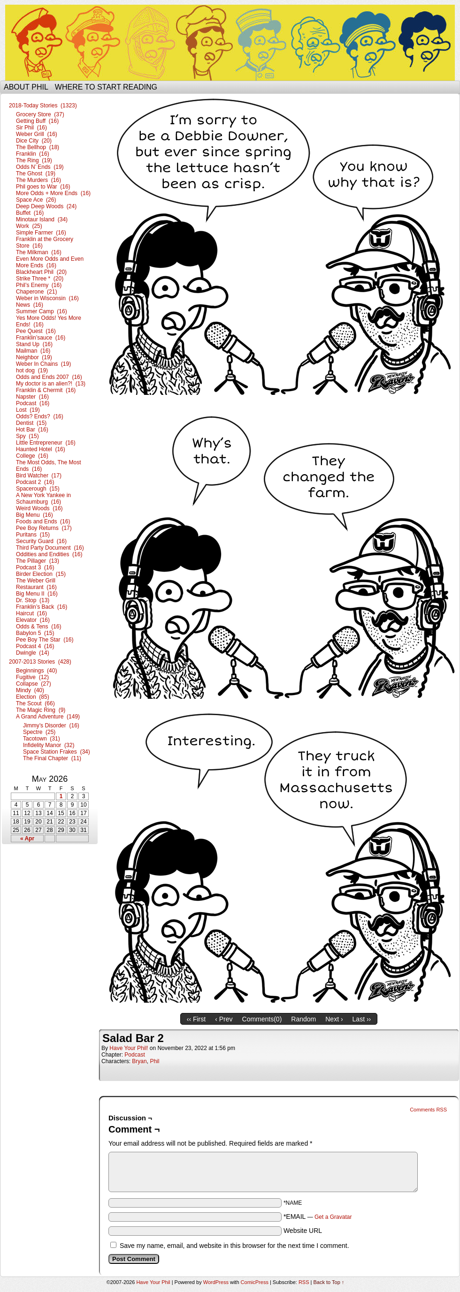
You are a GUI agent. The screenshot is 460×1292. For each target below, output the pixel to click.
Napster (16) (32, 396)
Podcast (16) (32, 403)
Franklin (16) (32, 154)
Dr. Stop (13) (32, 600)
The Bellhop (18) (37, 147)
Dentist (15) (31, 423)
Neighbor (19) (34, 357)
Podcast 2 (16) (35, 482)
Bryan (139, 1061)
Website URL (303, 1230)
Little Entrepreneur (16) (46, 442)
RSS (304, 1282)
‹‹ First (196, 1019)
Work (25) (29, 226)
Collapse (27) (33, 683)
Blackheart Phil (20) (41, 272)
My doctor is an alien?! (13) (50, 383)
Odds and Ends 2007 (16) (49, 377)
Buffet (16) (30, 213)
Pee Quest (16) (36, 331)
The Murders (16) (38, 180)
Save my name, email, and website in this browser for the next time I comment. (234, 1245)
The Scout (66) (35, 703)
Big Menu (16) (34, 515)
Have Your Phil (230, 43)
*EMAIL (318, 1216)
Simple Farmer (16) (41, 232)
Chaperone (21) (36, 291)
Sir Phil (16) (31, 127)
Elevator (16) (33, 620)
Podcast (134, 1054)
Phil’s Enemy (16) (38, 285)
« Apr (27, 838)
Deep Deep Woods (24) (46, 206)
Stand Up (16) (34, 344)
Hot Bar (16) (32, 429)
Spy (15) (27, 436)
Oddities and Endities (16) (49, 554)
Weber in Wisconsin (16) (47, 298)
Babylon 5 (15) (35, 633)
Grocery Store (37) (40, 114)
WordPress (216, 1282)
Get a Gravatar (333, 1217)
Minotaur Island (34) (42, 219)
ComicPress (254, 1282)
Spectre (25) (39, 732)
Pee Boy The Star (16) (45, 639)
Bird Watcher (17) (38, 475)
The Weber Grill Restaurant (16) (36, 583)
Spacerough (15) (38, 488)
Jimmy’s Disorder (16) (51, 725)
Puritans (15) (33, 534)
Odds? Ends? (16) (39, 416)
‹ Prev (223, 1019)
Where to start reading (106, 87)
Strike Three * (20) (39, 278)
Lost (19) (28, 410)
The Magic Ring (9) (40, 710)
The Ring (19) (34, 160)
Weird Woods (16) (39, 508)
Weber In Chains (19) (43, 364)
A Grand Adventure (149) (48, 716)
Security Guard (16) (41, 541)
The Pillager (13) (37, 561)
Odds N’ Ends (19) (40, 167)
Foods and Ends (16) (43, 521)
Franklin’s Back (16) (41, 607)
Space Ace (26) (36, 199)
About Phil (26, 87)
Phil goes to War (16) (43, 186)
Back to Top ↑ (329, 1282)
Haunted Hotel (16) (40, 449)
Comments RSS (428, 1109)
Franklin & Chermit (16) (46, 390)
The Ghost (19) (35, 173)
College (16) (32, 456)
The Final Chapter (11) (52, 758)
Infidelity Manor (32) (48, 745)
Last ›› (362, 1019)
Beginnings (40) (36, 670)
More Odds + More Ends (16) (53, 193)
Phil (154, 1061)
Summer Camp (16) (41, 311)
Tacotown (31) (41, 738)
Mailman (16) (33, 351)
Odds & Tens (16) (38, 626)
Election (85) (32, 697)
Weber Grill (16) (36, 134)
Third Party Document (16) (50, 547)
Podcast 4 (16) (35, 646)
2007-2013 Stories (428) (40, 661)
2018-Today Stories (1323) (43, 105)
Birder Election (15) (41, 574)
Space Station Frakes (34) (56, 751)
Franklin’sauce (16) (40, 337)
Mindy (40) (30, 690)
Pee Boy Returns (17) (44, 528)
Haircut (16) (31, 613)
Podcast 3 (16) (35, 567)
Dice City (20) (34, 140)
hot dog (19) (32, 370)
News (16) (29, 305)
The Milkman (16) (38, 252)
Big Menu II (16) (37, 593)
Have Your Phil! (128, 1048)
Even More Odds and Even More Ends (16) (50, 262)
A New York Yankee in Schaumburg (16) (43, 498)
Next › (334, 1019)
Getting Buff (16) (37, 121)
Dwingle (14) (32, 653)
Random (303, 1019)
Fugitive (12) (32, 677)
